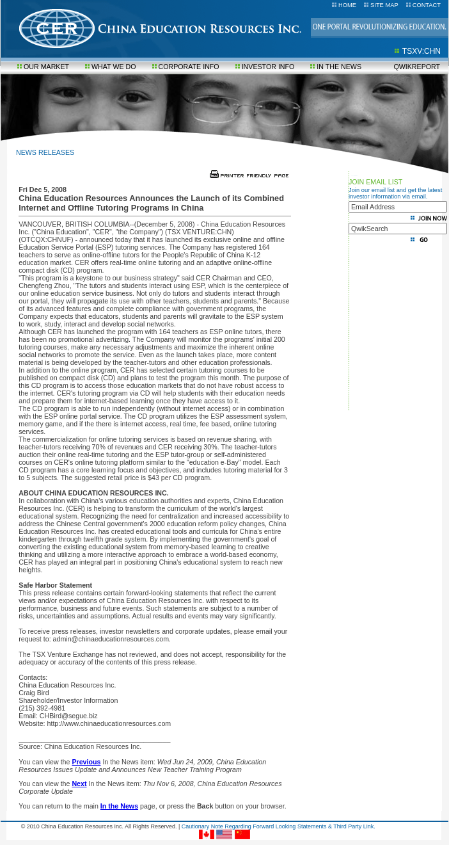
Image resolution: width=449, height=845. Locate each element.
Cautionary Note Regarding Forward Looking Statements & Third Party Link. (278, 826)
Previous (86, 762)
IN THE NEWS (339, 66)
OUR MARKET (46, 66)
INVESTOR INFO (268, 66)
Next (79, 783)
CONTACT (427, 5)
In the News (119, 806)
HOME (347, 5)
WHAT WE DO (113, 66)
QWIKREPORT (416, 66)
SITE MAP (384, 5)
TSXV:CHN (421, 51)
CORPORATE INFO (189, 66)
